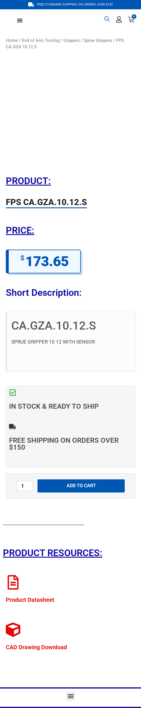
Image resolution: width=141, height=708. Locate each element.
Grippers (71, 40)
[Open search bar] (107, 19)
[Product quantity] (24, 486)
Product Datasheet (30, 599)
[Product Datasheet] (13, 582)
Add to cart (81, 485)
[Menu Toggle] (20, 20)
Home (12, 40)
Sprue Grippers (98, 40)
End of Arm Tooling (40, 40)
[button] (70, 696)
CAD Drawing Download (36, 647)
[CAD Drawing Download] (13, 629)
